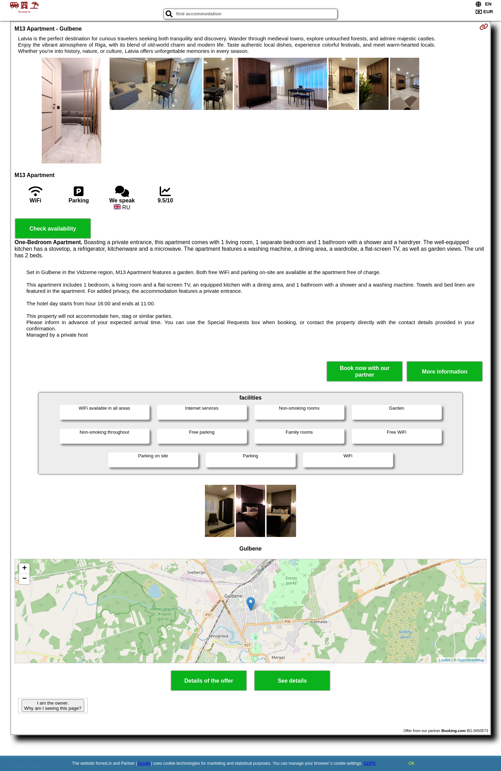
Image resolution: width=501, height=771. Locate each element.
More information (445, 372)
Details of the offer (208, 681)
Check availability (53, 229)
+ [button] (24, 568)
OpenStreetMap (471, 660)
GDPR (370, 763)
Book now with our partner (365, 371)
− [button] (24, 579)
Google (144, 763)
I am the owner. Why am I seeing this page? (52, 705)
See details (292, 681)
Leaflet (444, 660)
